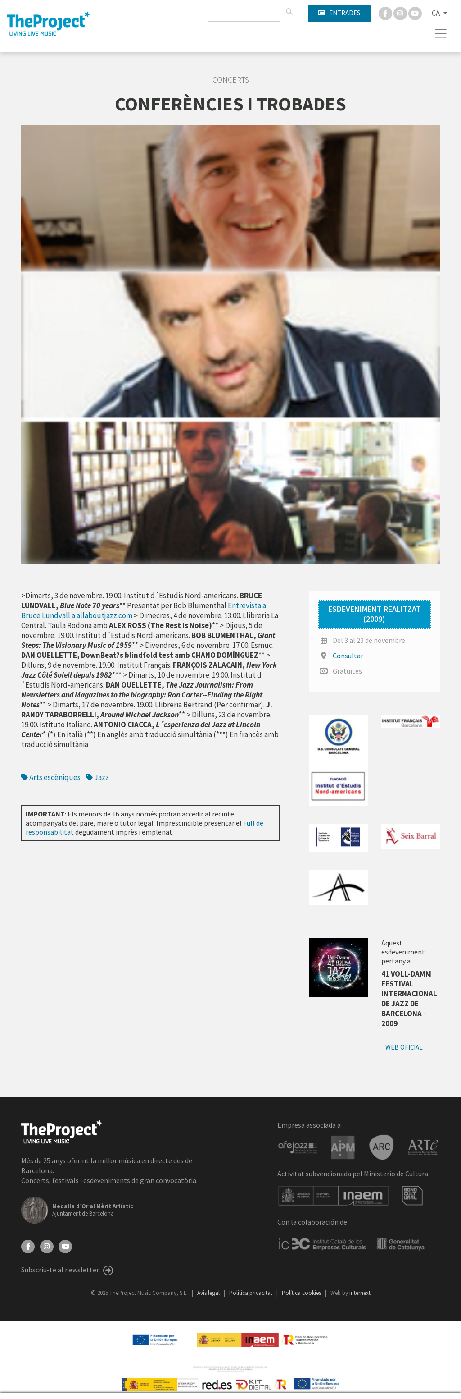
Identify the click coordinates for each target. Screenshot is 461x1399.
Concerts (230, 80)
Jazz (97, 777)
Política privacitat (251, 1293)
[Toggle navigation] (441, 33)
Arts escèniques (51, 777)
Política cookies (302, 1293)
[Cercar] (289, 12)
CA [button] (436, 13)
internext (360, 1293)
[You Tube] (415, 13)
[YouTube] (65, 1245)
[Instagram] (400, 13)
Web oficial (404, 1047)
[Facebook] (386, 13)
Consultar (348, 655)
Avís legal (209, 1293)
